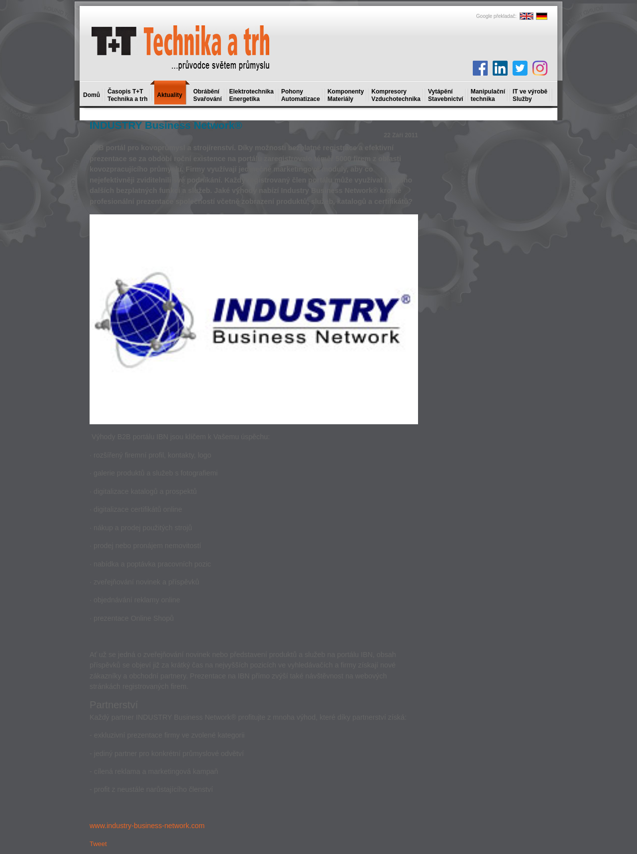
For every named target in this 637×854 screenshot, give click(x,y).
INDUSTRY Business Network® (166, 125)
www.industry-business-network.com (147, 826)
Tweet (98, 844)
